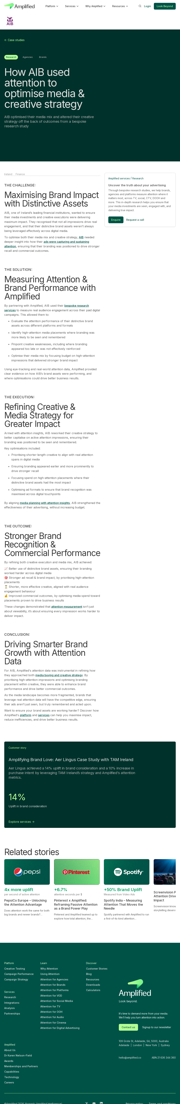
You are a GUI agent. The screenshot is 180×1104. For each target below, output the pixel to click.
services (43, 715)
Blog (89, 973)
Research (138, 178)
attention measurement (66, 606)
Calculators (93, 990)
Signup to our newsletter (156, 1027)
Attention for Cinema (53, 1022)
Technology (11, 1077)
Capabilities (11, 1071)
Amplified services (119, 178)
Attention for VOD (51, 995)
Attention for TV (50, 1006)
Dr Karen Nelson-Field (18, 1055)
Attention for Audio (52, 1017)
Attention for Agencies (54, 979)
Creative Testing (14, 968)
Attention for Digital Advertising (60, 1027)
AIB (81, 237)
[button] (52, 6)
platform (25, 715)
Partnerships (12, 1013)
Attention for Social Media (56, 1000)
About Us (9, 1050)
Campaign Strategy (16, 979)
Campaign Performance (19, 973)
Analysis (9, 1008)
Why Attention (49, 968)
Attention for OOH (51, 1011)
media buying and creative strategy (59, 675)
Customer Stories (96, 968)
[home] (19, 6)
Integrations (11, 1002)
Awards (8, 1060)
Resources (92, 979)
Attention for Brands (52, 984)
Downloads (93, 984)
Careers (9, 1082)
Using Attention (50, 973)
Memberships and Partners (21, 1066)
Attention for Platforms (54, 990)
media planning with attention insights (45, 503)
